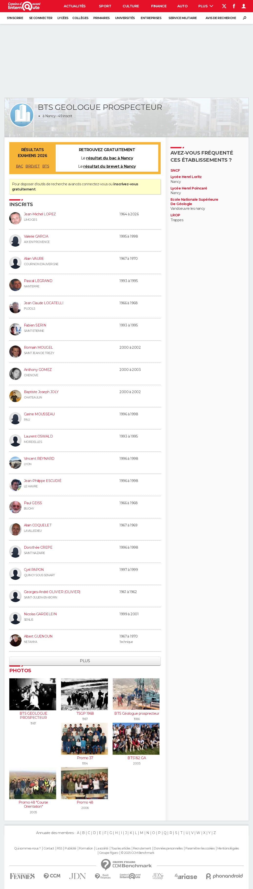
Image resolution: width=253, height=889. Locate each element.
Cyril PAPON (34, 569)
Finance (158, 6)
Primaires (101, 18)
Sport (105, 6)
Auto (182, 6)
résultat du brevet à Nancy (109, 166)
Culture (131, 6)
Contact (48, 848)
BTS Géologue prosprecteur (136, 713)
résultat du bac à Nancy (109, 158)
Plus (205, 6)
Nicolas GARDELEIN (40, 614)
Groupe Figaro (108, 853)
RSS (59, 848)
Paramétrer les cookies (200, 848)
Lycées (62, 18)
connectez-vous (94, 184)
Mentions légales (228, 848)
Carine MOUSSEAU (39, 414)
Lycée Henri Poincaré (188, 188)
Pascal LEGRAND (38, 281)
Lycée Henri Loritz (186, 177)
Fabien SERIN (35, 325)
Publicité (70, 848)
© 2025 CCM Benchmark (137, 853)
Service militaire (183, 18)
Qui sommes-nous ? (27, 848)
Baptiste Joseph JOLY (41, 392)
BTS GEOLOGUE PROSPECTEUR (33, 715)
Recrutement (142, 848)
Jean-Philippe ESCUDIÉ (42, 481)
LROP (175, 215)
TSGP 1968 (85, 713)
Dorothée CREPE (38, 547)
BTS (45, 166)
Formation (86, 848)
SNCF (175, 170)
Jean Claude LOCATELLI (43, 303)
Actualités (75, 6)
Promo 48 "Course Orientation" (33, 804)
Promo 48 (85, 802)
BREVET (32, 166)
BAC (19, 166)
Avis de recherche (221, 18)
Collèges (80, 18)
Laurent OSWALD (38, 436)
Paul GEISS (33, 503)
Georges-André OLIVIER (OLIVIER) (52, 592)
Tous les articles (120, 848)
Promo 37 (85, 758)
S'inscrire (15, 18)
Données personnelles (168, 848)
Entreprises (151, 18)
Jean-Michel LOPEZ (40, 214)
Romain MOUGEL (38, 347)
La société (102, 848)
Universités (125, 18)
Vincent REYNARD (39, 458)
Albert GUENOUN (38, 636)
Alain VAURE (34, 258)
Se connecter (40, 18)
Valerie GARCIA (36, 236)
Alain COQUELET (38, 525)
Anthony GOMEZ (38, 369)
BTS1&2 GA (136, 758)
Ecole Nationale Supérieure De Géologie (194, 202)
